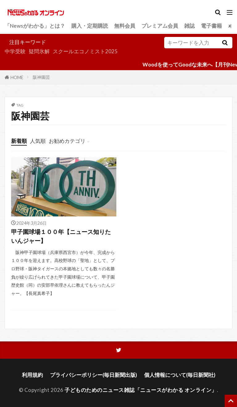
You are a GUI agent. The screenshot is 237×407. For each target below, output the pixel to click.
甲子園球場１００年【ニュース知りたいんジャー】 (61, 236)
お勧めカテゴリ (67, 141)
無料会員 (124, 25)
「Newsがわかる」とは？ (35, 25)
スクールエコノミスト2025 (85, 51)
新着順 (19, 141)
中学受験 (15, 51)
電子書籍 (211, 25)
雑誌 (189, 25)
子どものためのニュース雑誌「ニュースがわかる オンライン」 (140, 390)
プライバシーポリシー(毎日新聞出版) (93, 375)
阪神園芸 (41, 77)
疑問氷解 (39, 51)
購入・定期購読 (89, 25)
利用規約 (32, 375)
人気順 (38, 141)
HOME (16, 77)
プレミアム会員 (159, 25)
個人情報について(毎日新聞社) (179, 375)
